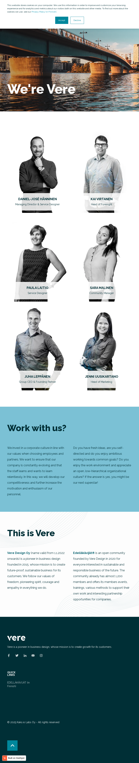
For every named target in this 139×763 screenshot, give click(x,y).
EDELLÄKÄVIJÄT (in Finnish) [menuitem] (18, 684)
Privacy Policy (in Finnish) (44, 12)
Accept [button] (61, 20)
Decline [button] (77, 20)
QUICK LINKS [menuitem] (11, 673)
